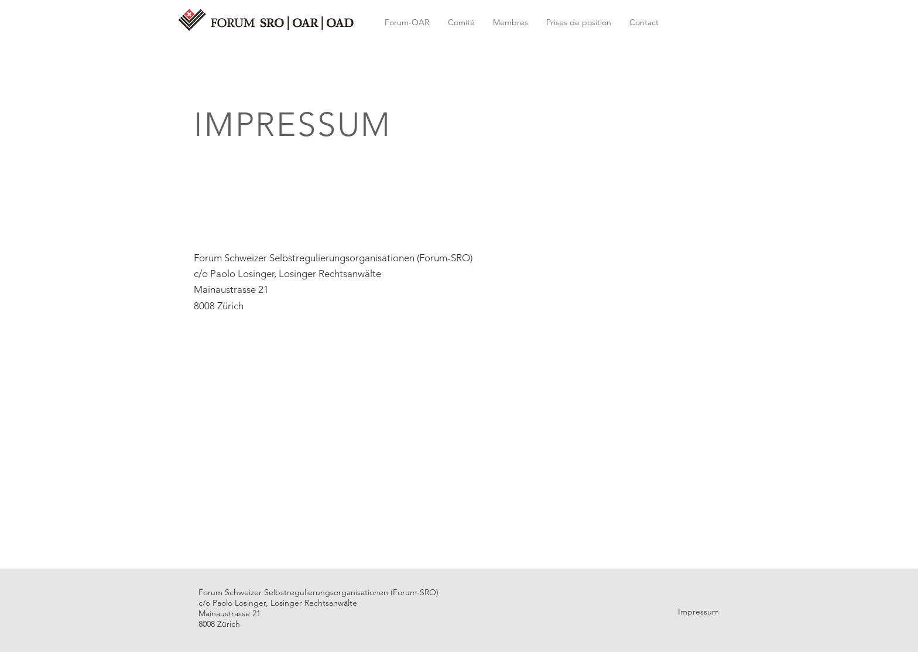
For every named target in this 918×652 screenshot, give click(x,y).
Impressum (698, 611)
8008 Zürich (219, 306)
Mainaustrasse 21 (231, 289)
